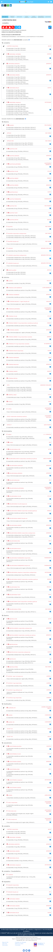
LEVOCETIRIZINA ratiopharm (15, 780)
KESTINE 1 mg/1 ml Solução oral (15, 676)
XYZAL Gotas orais (12, 811)
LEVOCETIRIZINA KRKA (14, 769)
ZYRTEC (10, 409)
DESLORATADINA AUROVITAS (16, 465)
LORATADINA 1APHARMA (15, 54)
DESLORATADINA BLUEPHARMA (16, 488)
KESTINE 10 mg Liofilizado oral (15, 690)
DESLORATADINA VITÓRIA (15, 609)
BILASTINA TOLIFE (13, 212)
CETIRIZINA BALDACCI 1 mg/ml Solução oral (19, 301)
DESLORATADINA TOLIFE (14, 594)
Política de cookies (19, 943)
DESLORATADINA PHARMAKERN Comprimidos (19, 558)
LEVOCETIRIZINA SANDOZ (15, 787)
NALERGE (10, 715)
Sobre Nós (4, 943)
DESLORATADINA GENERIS (15, 525)
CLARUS (11, 442)
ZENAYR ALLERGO (12, 270)
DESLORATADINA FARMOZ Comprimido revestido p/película (23, 510)
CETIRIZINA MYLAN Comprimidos (15, 350)
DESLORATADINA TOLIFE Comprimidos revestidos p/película (23, 601)
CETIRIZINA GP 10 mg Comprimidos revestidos (18, 343)
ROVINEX (10, 795)
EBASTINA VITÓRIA (13, 667)
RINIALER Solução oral (13, 892)
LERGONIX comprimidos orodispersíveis (17, 255)
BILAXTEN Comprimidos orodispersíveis (17, 233)
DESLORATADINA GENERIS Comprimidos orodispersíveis (22, 533)
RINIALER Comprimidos (13, 885)
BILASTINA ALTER (13, 148)
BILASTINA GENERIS (13, 185)
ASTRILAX (9, 133)
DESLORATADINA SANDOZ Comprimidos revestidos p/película (23, 579)
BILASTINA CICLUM (13, 171)
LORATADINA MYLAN (14, 87)
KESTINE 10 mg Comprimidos (15, 683)
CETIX (8, 385)
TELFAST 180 (10, 736)
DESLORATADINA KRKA (14, 541)
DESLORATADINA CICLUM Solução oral (18, 504)
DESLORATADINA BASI (14, 480)
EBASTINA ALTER (13, 619)
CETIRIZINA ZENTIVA (12, 378)
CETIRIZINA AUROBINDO (13, 294)
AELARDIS (11, 125)
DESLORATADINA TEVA (14, 587)
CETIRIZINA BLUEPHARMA (14, 308)
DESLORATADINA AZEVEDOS (15, 473)
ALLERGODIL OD (11, 707)
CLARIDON (10, 874)
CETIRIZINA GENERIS (14, 330)
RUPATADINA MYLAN (14, 912)
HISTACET (10, 401)
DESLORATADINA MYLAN (15, 548)
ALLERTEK (10, 280)
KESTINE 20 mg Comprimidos (15, 697)
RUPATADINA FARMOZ (14, 899)
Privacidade (17, 945)
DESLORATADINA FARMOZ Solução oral (18, 518)
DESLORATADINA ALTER (14, 449)
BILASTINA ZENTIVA (13, 219)
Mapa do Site (5, 942)
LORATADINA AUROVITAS (14, 63)
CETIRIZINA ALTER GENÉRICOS (15, 287)
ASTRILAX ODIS (10, 140)
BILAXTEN (10, 226)
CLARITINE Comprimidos (12, 46)
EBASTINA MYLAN (13, 644)
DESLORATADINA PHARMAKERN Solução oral (19, 565)
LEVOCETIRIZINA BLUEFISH (15, 746)
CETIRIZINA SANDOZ (12, 371)
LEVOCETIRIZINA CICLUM (15, 754)
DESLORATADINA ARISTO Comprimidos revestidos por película (22, 458)
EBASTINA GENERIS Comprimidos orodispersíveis (20, 628)
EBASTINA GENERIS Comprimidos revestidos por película (22, 635)
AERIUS (9, 434)
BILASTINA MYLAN (13, 192)
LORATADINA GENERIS (14, 75)
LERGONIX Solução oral (13, 263)
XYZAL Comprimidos (12, 802)
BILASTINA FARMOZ (13, 178)
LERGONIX (10, 248)
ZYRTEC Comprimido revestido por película (17, 416)
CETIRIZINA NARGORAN (13, 357)
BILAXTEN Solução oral (13, 241)
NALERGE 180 (11, 722)
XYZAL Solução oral (12, 819)
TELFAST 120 (10, 728)
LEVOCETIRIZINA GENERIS (15, 761)
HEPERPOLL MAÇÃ (12, 394)
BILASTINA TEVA (13, 206)
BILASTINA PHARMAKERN (15, 199)
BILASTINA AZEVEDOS (14, 155)
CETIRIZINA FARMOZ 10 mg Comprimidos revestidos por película (23, 323)
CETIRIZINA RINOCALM (13, 364)
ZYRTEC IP (9, 424)
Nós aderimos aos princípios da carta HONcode (41, 943)
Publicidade (5, 945)
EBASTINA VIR (12, 659)
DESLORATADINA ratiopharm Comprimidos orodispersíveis (22, 572)
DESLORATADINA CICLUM (15, 496)
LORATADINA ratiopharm (15, 102)
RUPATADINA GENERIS (14, 905)
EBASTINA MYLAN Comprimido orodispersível (19, 652)
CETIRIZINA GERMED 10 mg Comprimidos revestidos (20, 337)
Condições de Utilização (20, 942)
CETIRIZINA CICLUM (12, 316)
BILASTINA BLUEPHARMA (15, 164)
